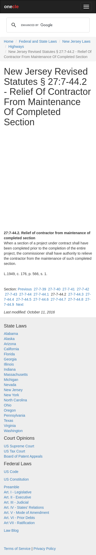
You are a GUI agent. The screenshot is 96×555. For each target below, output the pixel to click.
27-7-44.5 (23, 299)
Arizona (10, 344)
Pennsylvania (14, 415)
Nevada (10, 385)
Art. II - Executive (17, 497)
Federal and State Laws (38, 41)
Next (19, 304)
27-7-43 (11, 294)
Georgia (10, 359)
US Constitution (16, 479)
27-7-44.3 (75, 294)
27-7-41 (68, 289)
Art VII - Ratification (19, 523)
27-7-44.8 (75, 299)
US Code (11, 472)
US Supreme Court (19, 446)
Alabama (11, 334)
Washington (13, 431)
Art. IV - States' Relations (24, 507)
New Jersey (13, 390)
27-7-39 (40, 289)
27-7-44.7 (58, 299)
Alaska (9, 339)
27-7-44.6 (41, 299)
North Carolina (15, 400)
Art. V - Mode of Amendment (26, 513)
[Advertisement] (48, 179)
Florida (9, 354)
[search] (47, 25)
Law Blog (11, 530)
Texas (8, 420)
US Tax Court (14, 451)
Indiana (10, 369)
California (11, 349)
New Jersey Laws (76, 41)
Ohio (8, 405)
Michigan (11, 380)
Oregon (10, 410)
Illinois (9, 364)
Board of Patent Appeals (23, 456)
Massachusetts (16, 374)
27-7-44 (25, 294)
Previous (24, 289)
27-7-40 (54, 289)
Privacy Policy (45, 549)
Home (8, 41)
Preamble (11, 487)
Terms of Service (17, 549)
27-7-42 (83, 289)
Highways (16, 46)
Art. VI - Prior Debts (19, 518)
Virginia (10, 426)
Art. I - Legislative (17, 492)
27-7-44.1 (41, 294)
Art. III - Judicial (16, 502)
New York (11, 395)
